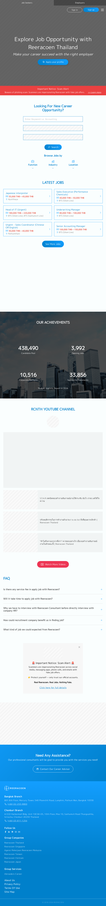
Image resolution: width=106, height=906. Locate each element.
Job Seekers (26, 2)
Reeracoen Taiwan (13, 854)
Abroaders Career (13, 874)
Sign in (75, 10)
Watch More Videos (53, 564)
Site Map (9, 891)
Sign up (91, 9)
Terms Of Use (12, 888)
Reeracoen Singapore (14, 846)
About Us (9, 880)
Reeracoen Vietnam (14, 858)
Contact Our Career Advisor (53, 769)
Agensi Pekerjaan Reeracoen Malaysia (23, 850)
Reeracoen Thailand (14, 842)
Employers (80, 2)
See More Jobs (53, 244)
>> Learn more (94, 92)
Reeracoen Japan (12, 861)
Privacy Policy (12, 884)
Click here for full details (53, 687)
